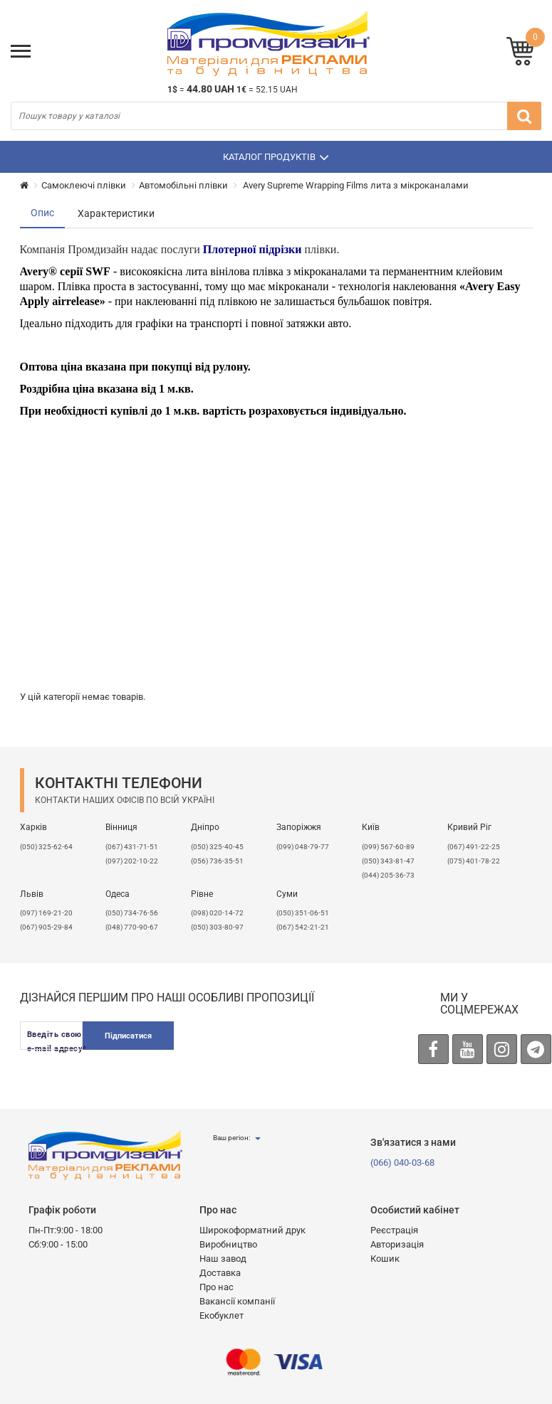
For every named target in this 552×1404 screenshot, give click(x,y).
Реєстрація (394, 1230)
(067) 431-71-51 (131, 847)
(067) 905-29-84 (46, 927)
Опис (42, 212)
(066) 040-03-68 (402, 1162)
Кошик (385, 1258)
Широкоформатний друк (252, 1230)
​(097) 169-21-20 (46, 913)
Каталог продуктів (276, 157)
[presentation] (296, 1049)
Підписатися (128, 1036)
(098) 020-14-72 (217, 913)
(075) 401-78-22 (473, 861)
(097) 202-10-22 (131, 861)
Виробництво (228, 1244)
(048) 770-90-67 (131, 927)
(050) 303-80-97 (217, 927)
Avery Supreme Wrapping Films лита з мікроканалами (355, 185)
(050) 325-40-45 (217, 847)
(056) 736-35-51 (217, 861)
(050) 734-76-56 (131, 913)
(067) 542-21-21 (302, 927)
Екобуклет (221, 1315)
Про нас (216, 1287)
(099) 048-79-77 (302, 847)
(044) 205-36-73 (388, 875)
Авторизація (397, 1244)
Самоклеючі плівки (83, 185)
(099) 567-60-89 (388, 847)
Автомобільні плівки (183, 185)
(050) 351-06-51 (302, 913)
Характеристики (116, 213)
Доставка (220, 1272)
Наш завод (222, 1258)
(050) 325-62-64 (46, 847)
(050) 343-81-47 (388, 861)
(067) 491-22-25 (473, 847)
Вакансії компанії (237, 1301)
